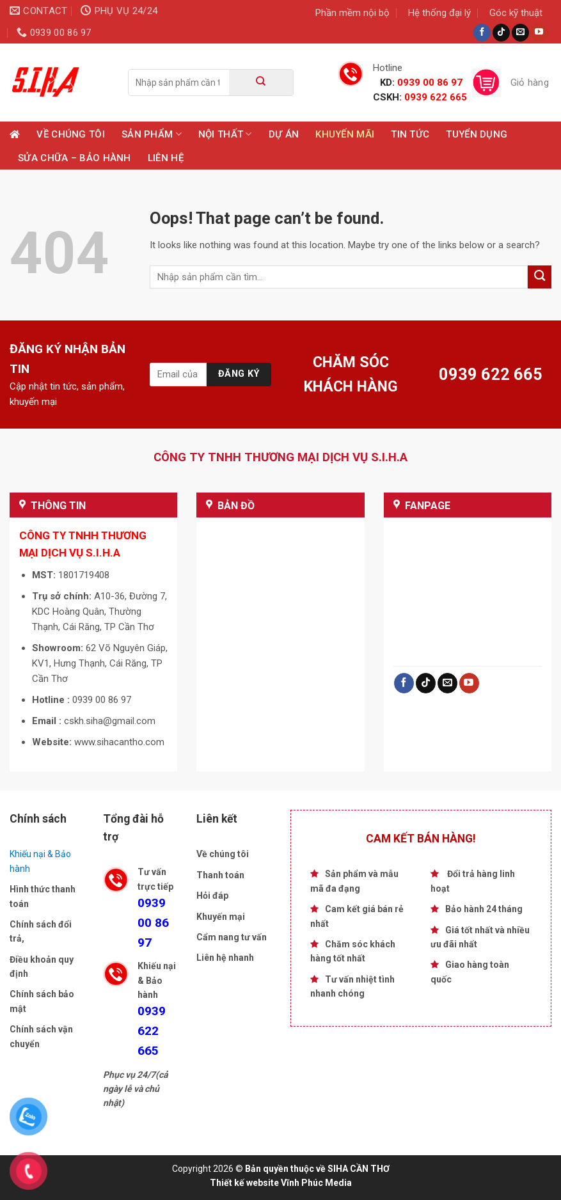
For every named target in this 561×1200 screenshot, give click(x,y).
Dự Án (284, 134)
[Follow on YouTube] (539, 33)
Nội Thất (225, 134)
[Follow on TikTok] (501, 33)
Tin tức (410, 134)
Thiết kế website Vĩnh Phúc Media (281, 1183)
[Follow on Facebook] (482, 33)
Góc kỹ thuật (515, 13)
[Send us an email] (520, 33)
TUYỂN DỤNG (476, 134)
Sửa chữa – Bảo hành (74, 158)
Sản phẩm (152, 134)
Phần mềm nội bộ (352, 13)
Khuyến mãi (344, 134)
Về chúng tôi (70, 134)
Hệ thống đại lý (439, 13)
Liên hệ (166, 158)
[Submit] (261, 82)
